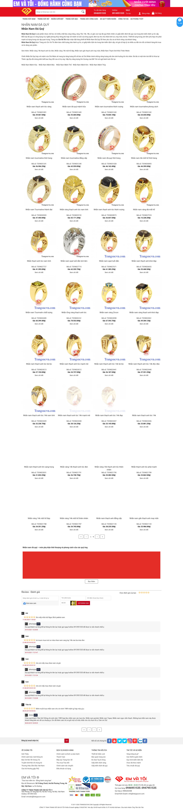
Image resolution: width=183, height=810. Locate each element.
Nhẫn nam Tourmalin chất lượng (39, 312)
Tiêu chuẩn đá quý (133, 766)
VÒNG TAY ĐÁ (123, 19)
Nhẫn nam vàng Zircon (109, 312)
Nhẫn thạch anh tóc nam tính (39, 261)
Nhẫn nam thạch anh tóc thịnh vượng (109, 209)
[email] (51, 741)
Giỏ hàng (157, 13)
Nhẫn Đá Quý (30, 56)
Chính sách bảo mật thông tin (32, 757)
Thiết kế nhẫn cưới (98, 754)
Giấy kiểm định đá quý (99, 766)
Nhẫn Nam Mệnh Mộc (47, 65)
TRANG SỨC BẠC (71, 19)
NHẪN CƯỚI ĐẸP (57, 19)
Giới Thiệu (25, 754)
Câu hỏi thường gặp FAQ (30, 769)
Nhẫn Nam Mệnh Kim (80, 65)
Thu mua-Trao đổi (62, 763)
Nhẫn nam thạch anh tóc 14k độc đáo (144, 364)
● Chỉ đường (37, 786)
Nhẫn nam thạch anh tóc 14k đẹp (109, 415)
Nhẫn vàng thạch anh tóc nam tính (74, 209)
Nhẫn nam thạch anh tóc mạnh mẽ (74, 364)
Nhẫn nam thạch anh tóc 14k (144, 415)
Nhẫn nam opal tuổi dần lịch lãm (74, 261)
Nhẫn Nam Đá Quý (93, 39)
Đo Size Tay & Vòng (99, 760)
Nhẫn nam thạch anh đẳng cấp (109, 518)
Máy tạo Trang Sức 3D (64, 760)
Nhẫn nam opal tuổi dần (109, 261)
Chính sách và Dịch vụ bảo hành (67, 754)
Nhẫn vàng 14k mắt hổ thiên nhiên (74, 518)
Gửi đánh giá (83, 603)
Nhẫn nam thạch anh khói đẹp (144, 261)
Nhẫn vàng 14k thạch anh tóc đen (42, 51)
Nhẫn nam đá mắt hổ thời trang (144, 158)
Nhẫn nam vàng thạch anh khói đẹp (144, 312)
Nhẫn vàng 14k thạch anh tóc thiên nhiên (109, 468)
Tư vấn (179, 23)
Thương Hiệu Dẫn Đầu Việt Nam (33, 766)
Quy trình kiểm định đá (135, 760)
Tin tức (128, 13)
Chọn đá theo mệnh (134, 763)
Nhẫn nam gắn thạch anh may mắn (87, 51)
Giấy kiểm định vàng (99, 763)
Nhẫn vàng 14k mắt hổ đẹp (64, 51)
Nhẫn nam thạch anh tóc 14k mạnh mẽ (74, 415)
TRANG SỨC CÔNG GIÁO (89, 19)
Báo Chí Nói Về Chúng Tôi (30, 760)
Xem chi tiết (39, 118)
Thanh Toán (60, 757)
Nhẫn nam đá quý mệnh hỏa (74, 107)
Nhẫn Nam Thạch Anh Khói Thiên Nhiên (115, 51)
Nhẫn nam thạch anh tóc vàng (39, 107)
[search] (83, 12)
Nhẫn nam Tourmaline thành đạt (39, 209)
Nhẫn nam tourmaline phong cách (144, 107)
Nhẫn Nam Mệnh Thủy (98, 65)
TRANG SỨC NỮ (43, 19)
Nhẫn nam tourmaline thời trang (39, 158)
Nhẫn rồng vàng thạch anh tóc (74, 312)
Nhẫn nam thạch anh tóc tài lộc (39, 364)
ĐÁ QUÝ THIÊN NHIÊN (108, 19)
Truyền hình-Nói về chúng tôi (31, 763)
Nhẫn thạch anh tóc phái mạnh (144, 467)
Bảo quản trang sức (99, 757)
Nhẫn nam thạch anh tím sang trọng (39, 467)
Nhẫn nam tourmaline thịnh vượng (109, 107)
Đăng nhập (144, 13)
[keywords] (56, 12)
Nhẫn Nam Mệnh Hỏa (29, 65)
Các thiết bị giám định (134, 757)
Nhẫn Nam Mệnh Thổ (64, 65)
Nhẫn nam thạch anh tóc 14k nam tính (39, 415)
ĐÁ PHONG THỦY (137, 19)
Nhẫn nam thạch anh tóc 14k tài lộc (109, 364)
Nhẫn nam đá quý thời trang (109, 158)
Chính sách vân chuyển (64, 766)
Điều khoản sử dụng (63, 769)
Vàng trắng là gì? (133, 754)
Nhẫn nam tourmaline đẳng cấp (74, 158)
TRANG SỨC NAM (28, 19)
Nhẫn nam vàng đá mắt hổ (144, 209)
